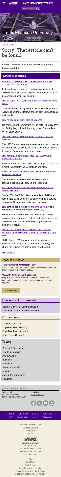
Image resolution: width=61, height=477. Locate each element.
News (11, 45)
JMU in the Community (13, 375)
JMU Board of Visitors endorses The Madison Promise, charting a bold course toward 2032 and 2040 (29, 232)
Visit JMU (30, 434)
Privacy (35, 414)
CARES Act (30, 462)
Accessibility (49, 414)
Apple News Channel (13, 335)
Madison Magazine (11, 323)
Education (7, 363)
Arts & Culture (9, 356)
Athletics (6, 371)
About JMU (30, 431)
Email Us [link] (35, 392)
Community (47, 417)
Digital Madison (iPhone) (14, 327)
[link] (33, 405)
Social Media (23, 417)
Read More (11, 291)
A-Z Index (10, 414)
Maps (35, 417)
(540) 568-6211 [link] (37, 394)
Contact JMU (31, 454)
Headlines (7, 379)
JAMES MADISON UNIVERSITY (33, 474)
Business (7, 359)
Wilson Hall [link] (7, 392)
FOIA (30, 459)
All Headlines (8, 253)
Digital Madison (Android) (15, 331)
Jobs (11, 417)
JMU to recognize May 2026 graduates (22, 120)
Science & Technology (13, 348)
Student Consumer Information (30, 468)
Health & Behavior (11, 352)
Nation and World (11, 367)
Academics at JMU (30, 428)
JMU (4, 45)
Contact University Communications (20, 307)
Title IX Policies (30, 465)
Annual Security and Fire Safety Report (30, 471)
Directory (23, 414)
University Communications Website (20, 310)
